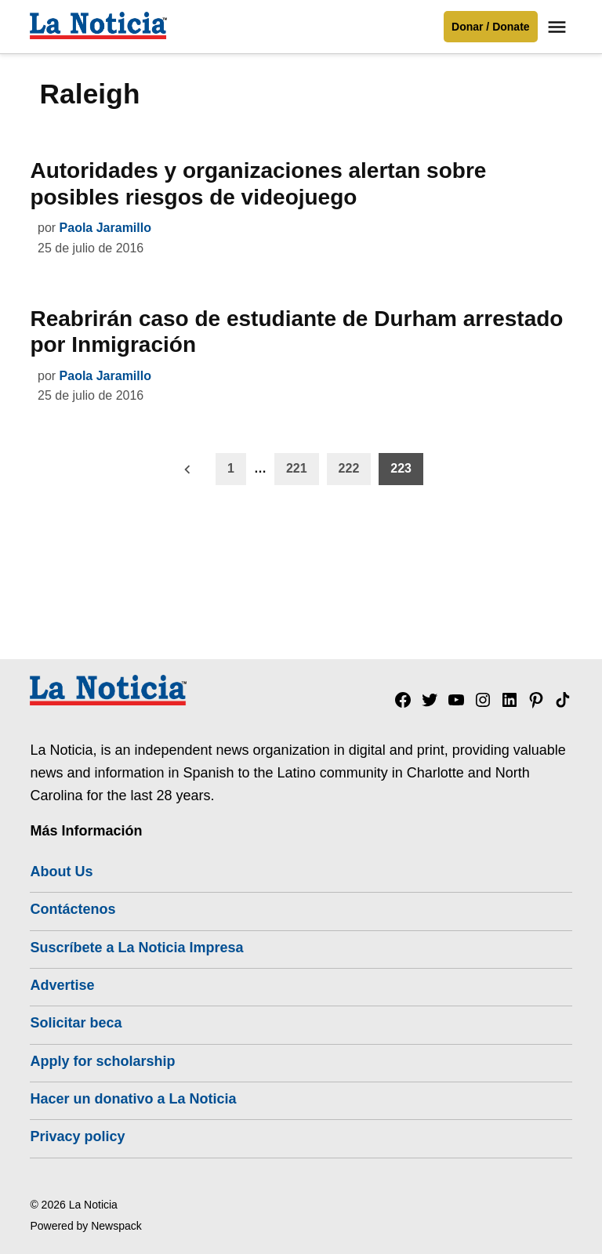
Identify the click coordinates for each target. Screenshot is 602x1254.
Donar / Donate (491, 26)
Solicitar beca (75, 1023)
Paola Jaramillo (105, 227)
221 (296, 468)
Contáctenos (72, 909)
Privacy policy (77, 1136)
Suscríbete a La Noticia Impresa (136, 947)
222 (349, 468)
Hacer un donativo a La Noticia (133, 1099)
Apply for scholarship (102, 1061)
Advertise (62, 985)
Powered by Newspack (85, 1226)
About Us (61, 871)
